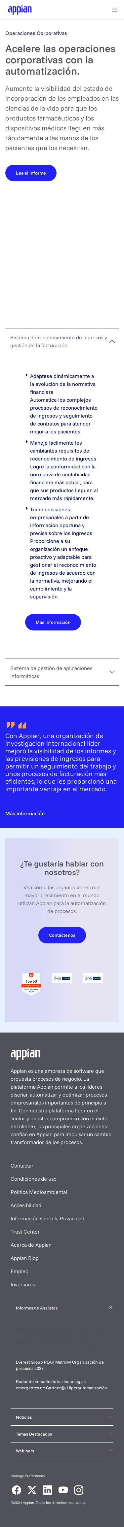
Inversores (23, 1284)
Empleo (19, 1271)
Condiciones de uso (34, 1178)
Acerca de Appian (31, 1244)
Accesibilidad (26, 1205)
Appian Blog (25, 1258)
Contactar (22, 1165)
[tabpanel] (62, 506)
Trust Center (25, 1231)
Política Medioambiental (39, 1192)
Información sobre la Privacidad (47, 1218)
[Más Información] (53, 622)
